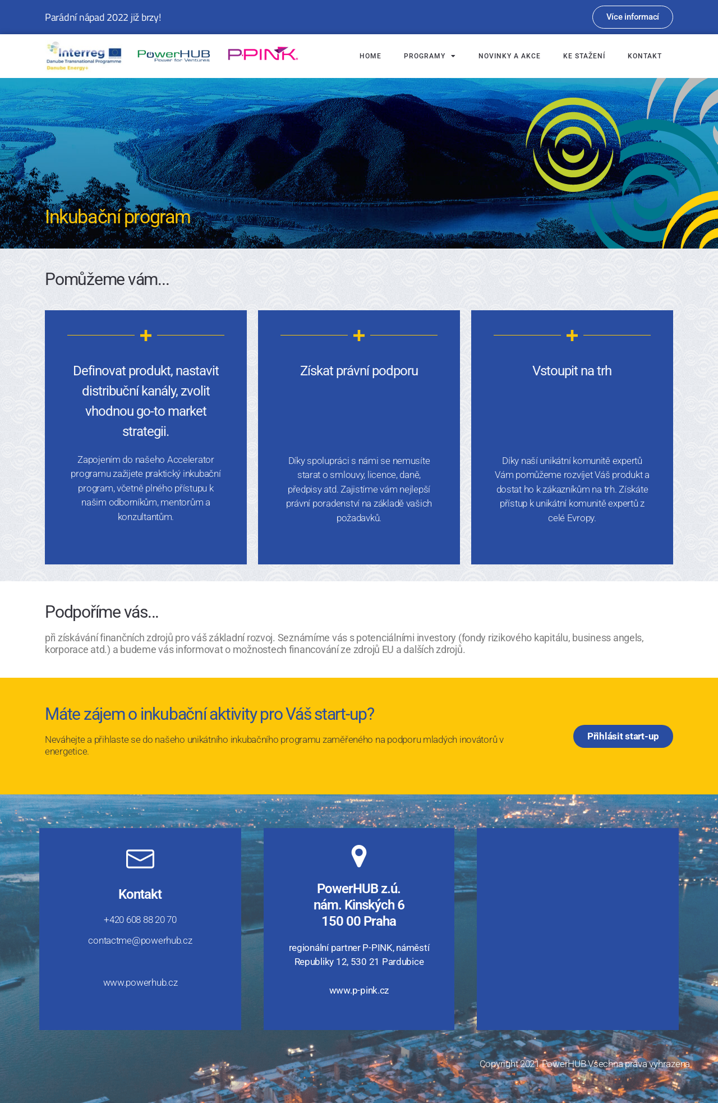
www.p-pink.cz (359, 990)
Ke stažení (584, 56)
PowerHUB (564, 1063)
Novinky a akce (509, 56)
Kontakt (645, 56)
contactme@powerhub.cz (140, 940)
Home (370, 56)
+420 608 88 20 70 (140, 919)
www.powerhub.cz (140, 982)
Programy (430, 56)
